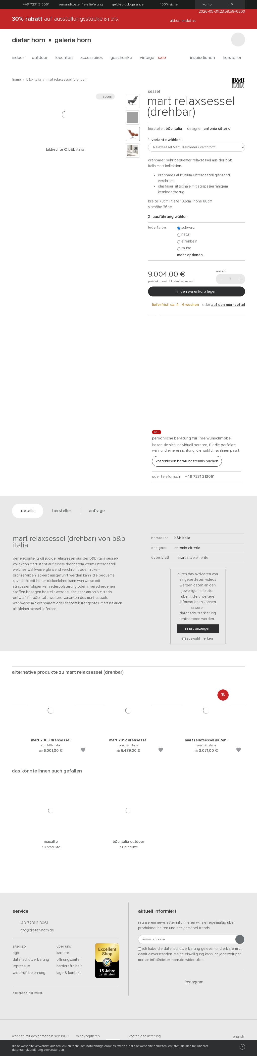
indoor (20, 57)
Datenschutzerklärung (31, 959)
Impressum (21, 966)
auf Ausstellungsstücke (65, 19)
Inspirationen (204, 57)
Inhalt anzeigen (197, 629)
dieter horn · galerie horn (51, 40)
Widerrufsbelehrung (29, 973)
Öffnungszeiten (69, 959)
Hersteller (234, 57)
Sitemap (19, 946)
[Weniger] (221, 279)
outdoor (41, 57)
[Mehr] (240, 279)
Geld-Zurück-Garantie (128, 4)
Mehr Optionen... (191, 255)
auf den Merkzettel (228, 305)
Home (16, 79)
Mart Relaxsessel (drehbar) (67, 79)
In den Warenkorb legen (196, 291)
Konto (206, 4)
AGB (16, 953)
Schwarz (186, 228)
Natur (183, 235)
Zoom (105, 96)
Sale (164, 57)
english (236, 1036)
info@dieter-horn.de (33, 930)
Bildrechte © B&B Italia (65, 149)
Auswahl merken (200, 638)
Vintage (147, 57)
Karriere (62, 953)
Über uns (63, 946)
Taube (184, 248)
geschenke (123, 57)
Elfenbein (187, 242)
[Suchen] (238, 40)
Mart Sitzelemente (191, 558)
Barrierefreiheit (69, 966)
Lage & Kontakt (68, 973)
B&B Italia (33, 79)
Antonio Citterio (217, 129)
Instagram (191, 982)
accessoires (93, 57)
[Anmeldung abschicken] (239, 939)
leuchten (65, 57)
